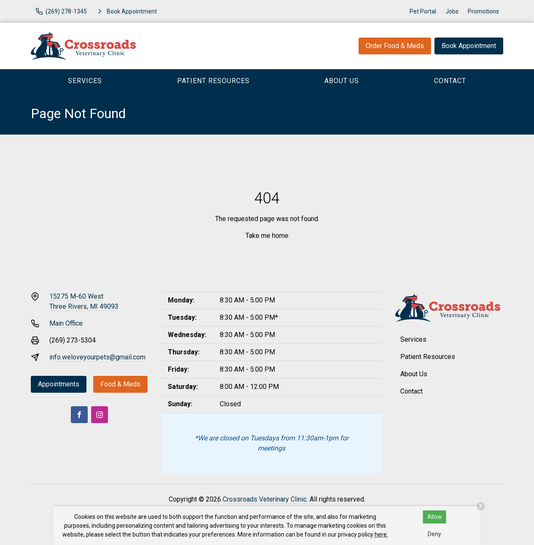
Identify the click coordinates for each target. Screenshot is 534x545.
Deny (434, 534)
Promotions (483, 11)
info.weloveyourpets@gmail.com (97, 357)
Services (85, 81)
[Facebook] (79, 414)
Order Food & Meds (395, 46)
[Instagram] (99, 414)
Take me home (267, 236)
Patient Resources (213, 81)
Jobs (451, 11)
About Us (341, 81)
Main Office (66, 323)
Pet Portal (423, 11)
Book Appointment (469, 46)
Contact (450, 81)
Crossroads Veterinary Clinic (265, 499)
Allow (434, 516)
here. (381, 534)
